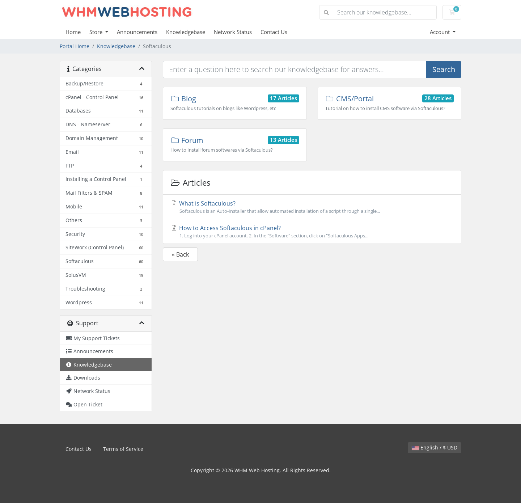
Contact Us (273, 31)
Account (440, 31)
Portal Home (74, 46)
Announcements (137, 31)
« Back (180, 254)
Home (73, 31)
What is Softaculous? (312, 207)
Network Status (233, 31)
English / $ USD (434, 447)
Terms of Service (123, 448)
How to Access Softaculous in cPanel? (312, 231)
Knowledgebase (185, 31)
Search (443, 69)
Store (96, 31)
